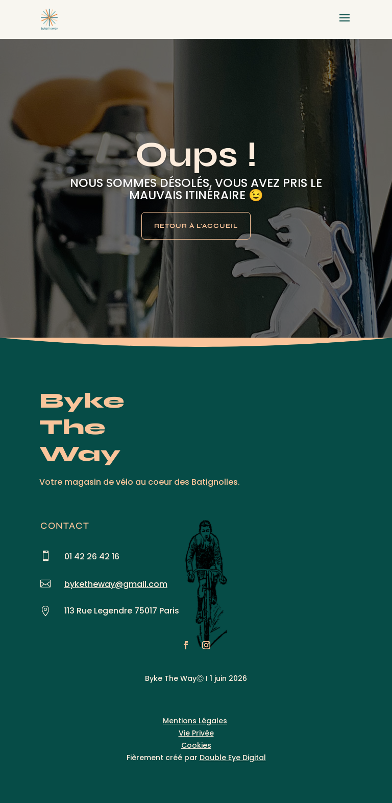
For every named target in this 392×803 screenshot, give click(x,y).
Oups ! (196, 154)
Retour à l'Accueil (196, 225)
